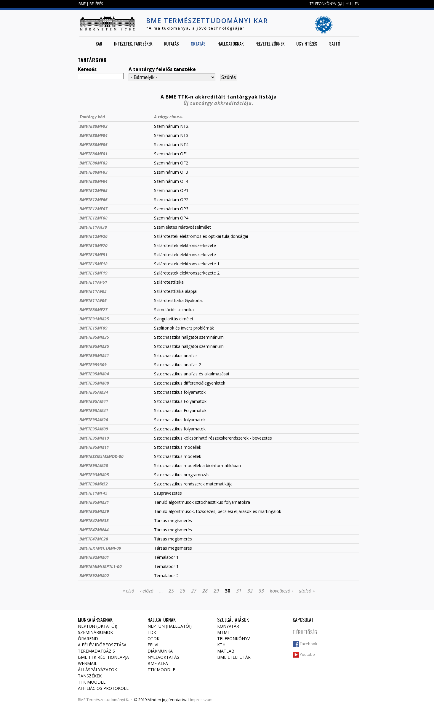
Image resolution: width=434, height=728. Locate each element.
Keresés (87, 69)
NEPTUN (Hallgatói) (170, 626)
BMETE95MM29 (94, 511)
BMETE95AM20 (93, 465)
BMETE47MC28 (93, 539)
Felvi (153, 645)
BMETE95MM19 (94, 438)
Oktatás (198, 43)
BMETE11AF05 (93, 291)
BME (82, 3)
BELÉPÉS (96, 3)
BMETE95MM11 (94, 447)
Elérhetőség (305, 632)
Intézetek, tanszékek (133, 43)
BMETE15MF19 (93, 273)
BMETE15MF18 (93, 264)
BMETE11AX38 (93, 227)
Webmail (87, 663)
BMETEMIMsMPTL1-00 (100, 566)
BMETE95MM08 (94, 383)
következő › (281, 590)
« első (128, 590)
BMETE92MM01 (94, 557)
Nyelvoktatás (163, 657)
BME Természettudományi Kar (207, 20)
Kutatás (171, 43)
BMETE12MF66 (93, 199)
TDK (152, 632)
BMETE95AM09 (93, 429)
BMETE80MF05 (93, 144)
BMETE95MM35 (94, 337)
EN (357, 3)
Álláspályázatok (97, 669)
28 (205, 590)
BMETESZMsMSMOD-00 (101, 456)
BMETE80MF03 (93, 126)
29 (216, 590)
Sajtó (334, 43)
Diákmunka (160, 651)
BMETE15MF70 (93, 245)
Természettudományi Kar (109, 699)
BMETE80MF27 (93, 309)
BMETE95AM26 (93, 419)
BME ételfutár (234, 657)
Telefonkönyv (233, 638)
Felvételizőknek (269, 43)
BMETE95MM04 (94, 374)
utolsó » (307, 590)
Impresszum (201, 699)
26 (182, 590)
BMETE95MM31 (94, 502)
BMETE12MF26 (93, 236)
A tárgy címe (168, 117)
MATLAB (225, 651)
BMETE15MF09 (93, 328)
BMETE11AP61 (93, 282)
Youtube (307, 654)
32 (250, 590)
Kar (99, 43)
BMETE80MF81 (93, 153)
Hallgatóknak (230, 43)
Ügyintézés (306, 43)
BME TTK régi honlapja (103, 657)
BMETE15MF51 (93, 254)
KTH (221, 645)
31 (238, 590)
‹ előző (146, 590)
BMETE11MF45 (93, 493)
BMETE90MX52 (93, 484)
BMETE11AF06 (93, 300)
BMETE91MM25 (94, 319)
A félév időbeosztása (102, 645)
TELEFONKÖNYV (323, 3)
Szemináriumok (95, 632)
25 (171, 590)
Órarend (88, 638)
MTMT (223, 632)
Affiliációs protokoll (103, 688)
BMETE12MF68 (93, 218)
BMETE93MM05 (94, 474)
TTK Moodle (91, 682)
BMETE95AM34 (93, 392)
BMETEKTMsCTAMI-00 (100, 548)
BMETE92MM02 (94, 575)
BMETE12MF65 (93, 190)
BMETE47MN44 (94, 529)
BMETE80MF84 (93, 181)
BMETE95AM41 (93, 401)
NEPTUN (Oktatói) (97, 626)
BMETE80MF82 (93, 163)
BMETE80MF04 (93, 135)
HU (348, 3)
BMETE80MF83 (93, 172)
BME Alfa (158, 663)
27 (193, 590)
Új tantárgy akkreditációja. (218, 103)
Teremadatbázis (96, 651)
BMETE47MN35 (94, 520)
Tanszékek (90, 676)
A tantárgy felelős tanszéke (162, 69)
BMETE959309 (93, 364)
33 (261, 590)
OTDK (153, 638)
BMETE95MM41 (94, 355)
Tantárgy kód (92, 117)
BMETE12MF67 (93, 209)
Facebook (308, 643)
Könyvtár (228, 626)
